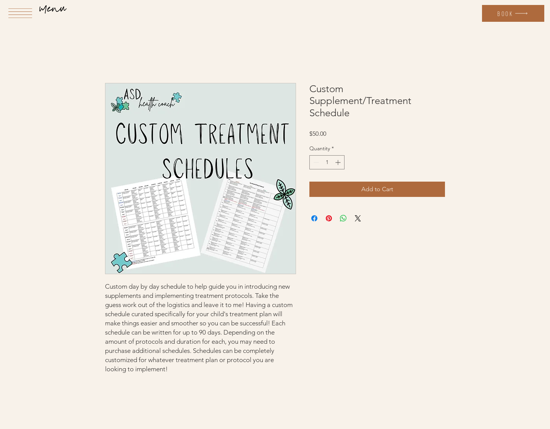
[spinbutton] (327, 162)
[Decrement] (315, 162)
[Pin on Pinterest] (328, 218)
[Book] (513, 13)
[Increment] (338, 162)
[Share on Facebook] (314, 218)
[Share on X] (357, 218)
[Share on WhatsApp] (343, 218)
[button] (20, 13)
